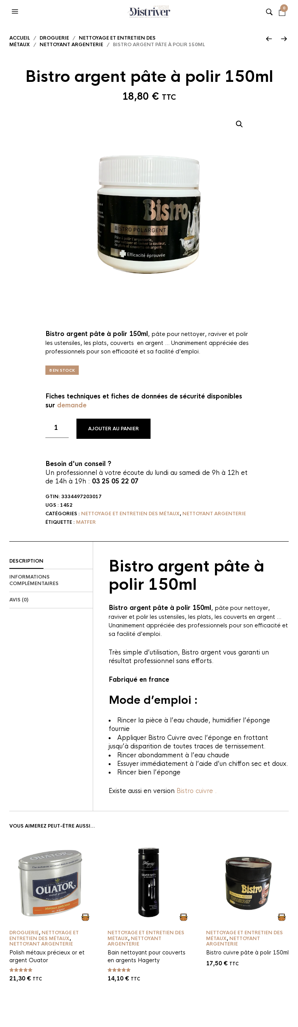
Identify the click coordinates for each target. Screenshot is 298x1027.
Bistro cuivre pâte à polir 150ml (247, 952)
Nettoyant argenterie (71, 45)
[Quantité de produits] (57, 428)
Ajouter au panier (113, 429)
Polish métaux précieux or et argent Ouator (47, 956)
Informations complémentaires (34, 580)
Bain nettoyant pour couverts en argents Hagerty (146, 956)
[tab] (51, 561)
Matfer (86, 522)
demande (72, 405)
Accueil (19, 38)
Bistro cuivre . (197, 791)
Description (26, 561)
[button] (16, 11)
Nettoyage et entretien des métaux (130, 514)
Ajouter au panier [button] (85, 917)
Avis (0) (18, 600)
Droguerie (54, 38)
